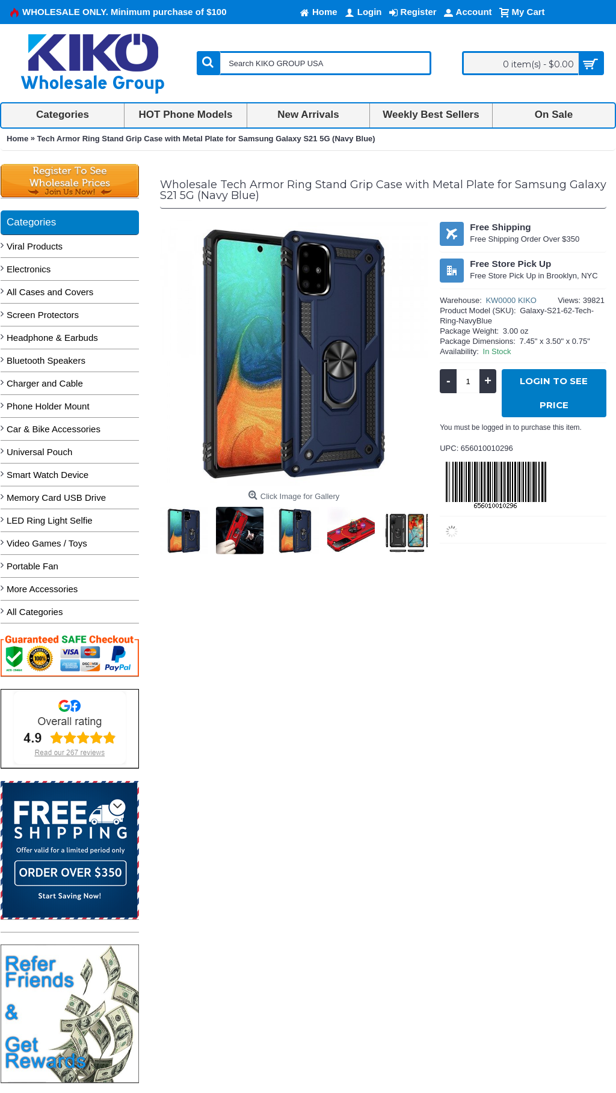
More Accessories (42, 589)
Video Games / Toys (47, 543)
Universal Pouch (39, 452)
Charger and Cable (45, 383)
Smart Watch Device (47, 475)
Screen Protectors (43, 315)
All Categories (35, 612)
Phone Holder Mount (48, 406)
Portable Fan (32, 566)
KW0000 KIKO (511, 300)
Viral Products (35, 246)
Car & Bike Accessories (53, 429)
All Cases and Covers (50, 292)
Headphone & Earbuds (52, 337)
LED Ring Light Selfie (50, 520)
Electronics (29, 269)
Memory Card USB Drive (56, 497)
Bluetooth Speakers (46, 360)
